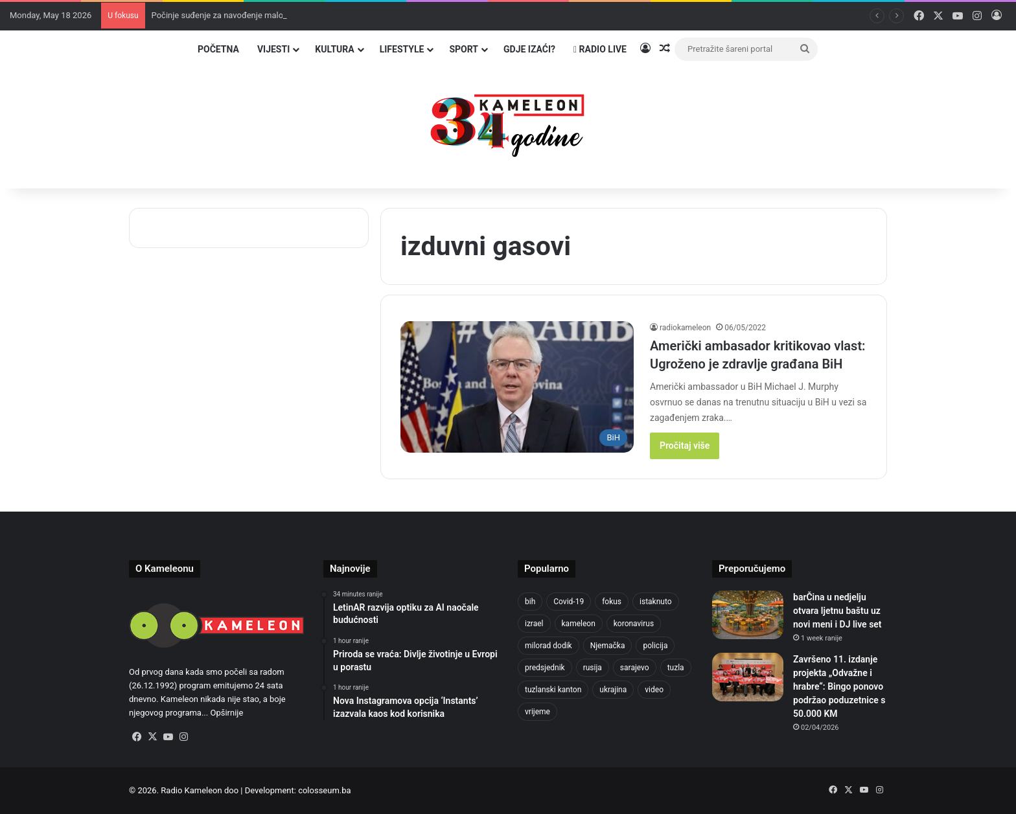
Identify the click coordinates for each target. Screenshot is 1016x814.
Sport (463, 49)
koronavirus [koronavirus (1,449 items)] (634, 623)
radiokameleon (685, 327)
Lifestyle (402, 49)
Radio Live (600, 49)
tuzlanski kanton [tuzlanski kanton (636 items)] (553, 689)
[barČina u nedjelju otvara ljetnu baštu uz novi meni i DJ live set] (747, 615)
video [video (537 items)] (654, 689)
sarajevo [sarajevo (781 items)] (634, 667)
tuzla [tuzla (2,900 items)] (675, 667)
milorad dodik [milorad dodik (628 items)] (548, 645)
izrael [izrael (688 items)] (534, 623)
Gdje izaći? (529, 49)
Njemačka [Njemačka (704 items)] (607, 645)
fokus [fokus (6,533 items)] (611, 601)
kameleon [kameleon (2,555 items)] (578, 623)
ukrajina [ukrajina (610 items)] (613, 689)
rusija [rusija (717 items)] (592, 667)
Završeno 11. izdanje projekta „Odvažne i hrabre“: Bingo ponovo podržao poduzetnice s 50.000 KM (839, 686)
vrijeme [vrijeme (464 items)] (537, 711)
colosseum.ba (324, 790)
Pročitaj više (685, 445)
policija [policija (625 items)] (655, 645)
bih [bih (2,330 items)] (530, 601)
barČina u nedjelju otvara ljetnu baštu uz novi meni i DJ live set (837, 610)
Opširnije (226, 713)
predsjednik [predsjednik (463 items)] (545, 667)
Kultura (334, 49)
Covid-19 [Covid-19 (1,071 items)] (568, 601)
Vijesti (273, 49)
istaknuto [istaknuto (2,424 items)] (656, 601)
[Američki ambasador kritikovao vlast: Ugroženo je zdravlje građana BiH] (517, 387)
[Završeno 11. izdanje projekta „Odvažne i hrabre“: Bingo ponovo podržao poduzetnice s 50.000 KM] (747, 677)
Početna (218, 49)
